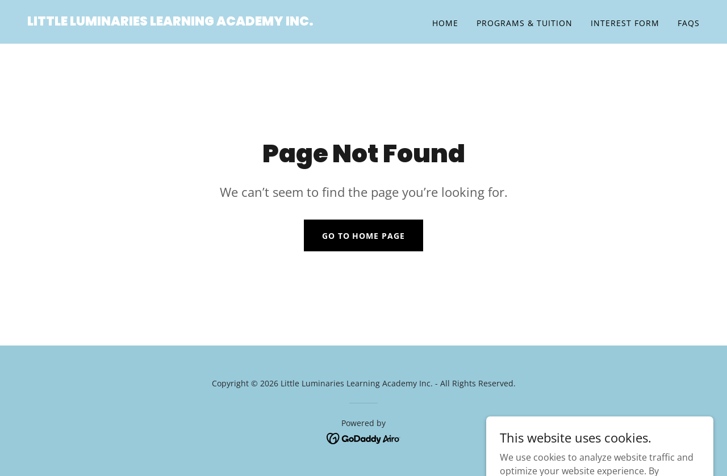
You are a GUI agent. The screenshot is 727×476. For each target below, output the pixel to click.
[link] (170, 22)
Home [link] (445, 23)
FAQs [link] (689, 23)
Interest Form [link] (625, 23)
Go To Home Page (364, 235)
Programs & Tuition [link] (525, 23)
